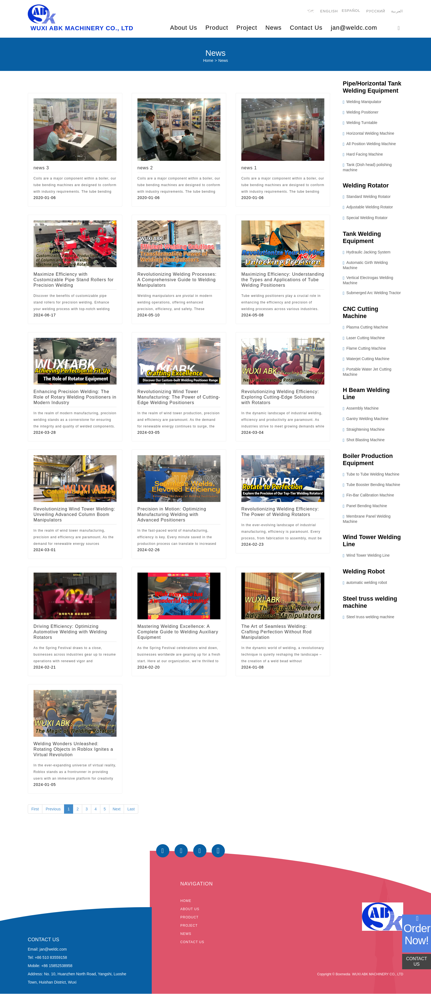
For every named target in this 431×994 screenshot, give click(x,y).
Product (189, 918)
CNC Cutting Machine (361, 313)
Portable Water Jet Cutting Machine (367, 372)
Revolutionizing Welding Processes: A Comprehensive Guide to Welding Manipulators (177, 280)
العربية (397, 11)
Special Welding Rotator (367, 218)
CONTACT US (416, 961)
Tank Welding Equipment (362, 238)
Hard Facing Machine (364, 155)
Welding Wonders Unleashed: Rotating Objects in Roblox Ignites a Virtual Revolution (73, 749)
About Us (189, 909)
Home (208, 61)
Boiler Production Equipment (368, 461)
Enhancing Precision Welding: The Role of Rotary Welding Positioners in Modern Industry (75, 397)
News (274, 27)
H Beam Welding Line (366, 394)
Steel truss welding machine (370, 604)
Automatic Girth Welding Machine (365, 266)
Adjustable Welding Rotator (369, 207)
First (35, 809)
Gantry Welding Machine (367, 420)
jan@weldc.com (354, 27)
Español (351, 11)
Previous (53, 809)
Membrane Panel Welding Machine (367, 520)
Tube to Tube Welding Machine (372, 475)
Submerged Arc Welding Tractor (373, 293)
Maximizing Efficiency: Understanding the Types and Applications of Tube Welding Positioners (282, 280)
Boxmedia (343, 974)
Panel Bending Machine (366, 507)
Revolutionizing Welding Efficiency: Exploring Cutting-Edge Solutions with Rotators (280, 397)
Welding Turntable (361, 123)
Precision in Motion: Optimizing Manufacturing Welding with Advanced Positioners (171, 515)
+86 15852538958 (56, 965)
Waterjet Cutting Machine (367, 359)
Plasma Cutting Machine (367, 328)
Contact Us (306, 27)
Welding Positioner (362, 113)
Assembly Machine (362, 409)
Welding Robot (364, 572)
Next (117, 809)
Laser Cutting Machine (365, 338)
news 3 (41, 168)
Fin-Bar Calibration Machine (370, 496)
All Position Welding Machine (371, 144)
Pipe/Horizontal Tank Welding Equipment (372, 87)
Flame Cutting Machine (366, 349)
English (329, 11)
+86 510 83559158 (51, 957)
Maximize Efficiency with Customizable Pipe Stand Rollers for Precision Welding (74, 280)
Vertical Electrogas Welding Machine (368, 281)
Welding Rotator (366, 185)
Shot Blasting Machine (365, 441)
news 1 (249, 168)
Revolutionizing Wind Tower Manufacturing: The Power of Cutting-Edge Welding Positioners (178, 397)
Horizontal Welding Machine (370, 133)
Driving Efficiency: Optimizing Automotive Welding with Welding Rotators (70, 632)
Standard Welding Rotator (368, 197)
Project (189, 926)
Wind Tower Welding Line (372, 542)
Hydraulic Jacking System (368, 252)
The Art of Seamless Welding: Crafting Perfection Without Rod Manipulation (276, 632)
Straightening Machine (365, 430)
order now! (417, 934)
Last (130, 809)
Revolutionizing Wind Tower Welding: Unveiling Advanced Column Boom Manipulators (74, 515)
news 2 (145, 168)
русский (375, 11)
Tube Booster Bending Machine (373, 486)
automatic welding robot (366, 584)
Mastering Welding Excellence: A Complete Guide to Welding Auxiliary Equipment (177, 632)
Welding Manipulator (363, 102)
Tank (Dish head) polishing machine (367, 168)
